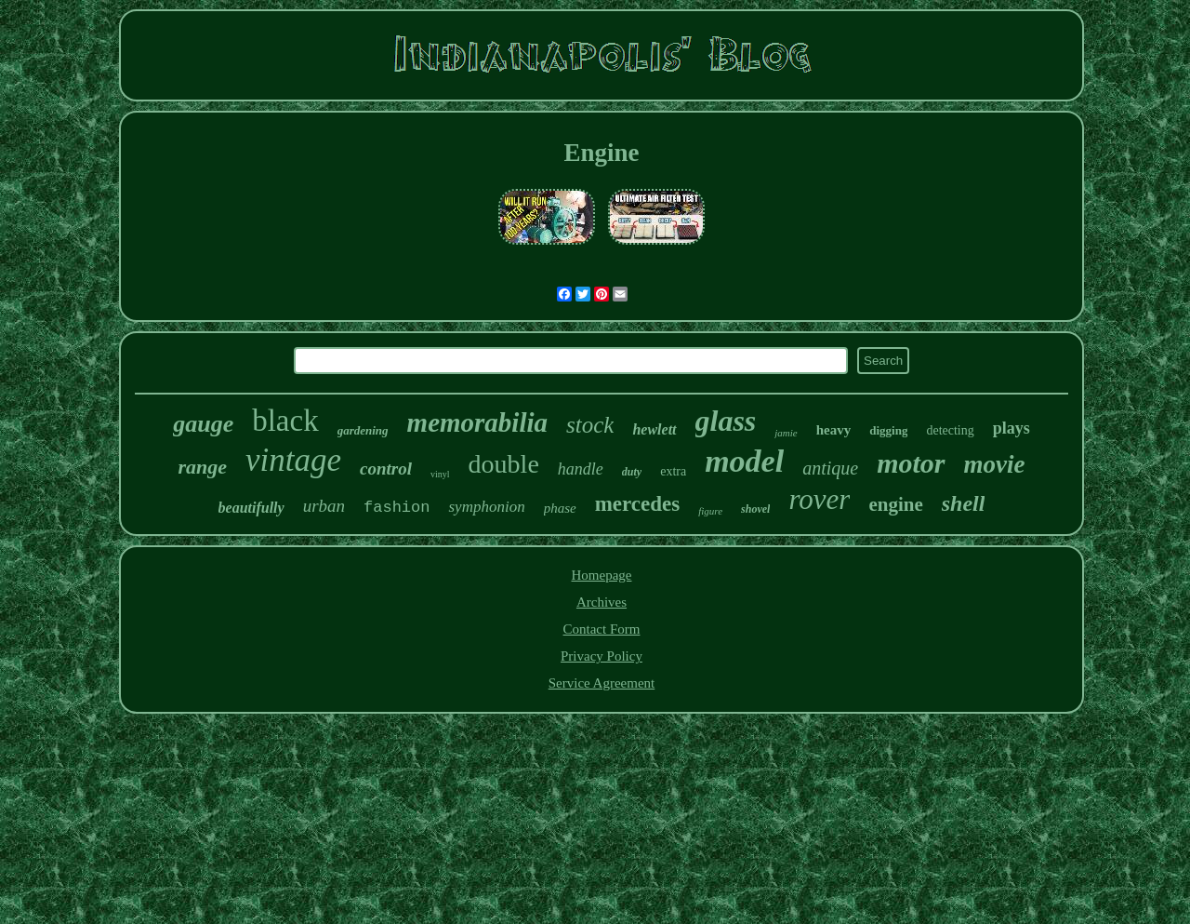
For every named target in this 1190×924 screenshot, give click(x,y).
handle (580, 469)
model (744, 461)
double (504, 463)
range (203, 466)
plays (1011, 428)
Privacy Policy (601, 656)
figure (710, 510)
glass (726, 420)
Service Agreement (602, 683)
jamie (785, 432)
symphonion (486, 507)
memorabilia (477, 422)
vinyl (440, 474)
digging (888, 430)
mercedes (638, 504)
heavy (834, 429)
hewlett (654, 429)
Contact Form (602, 629)
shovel (755, 509)
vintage (293, 460)
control (386, 468)
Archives (601, 602)
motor (911, 463)
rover (819, 499)
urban (324, 506)
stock (590, 424)
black (285, 420)
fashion (397, 507)
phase (560, 508)
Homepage (602, 575)
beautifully (251, 508)
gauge (203, 423)
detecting (949, 430)
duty (631, 471)
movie (994, 464)
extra (673, 471)
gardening (363, 430)
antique (830, 468)
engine (895, 504)
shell (963, 503)
